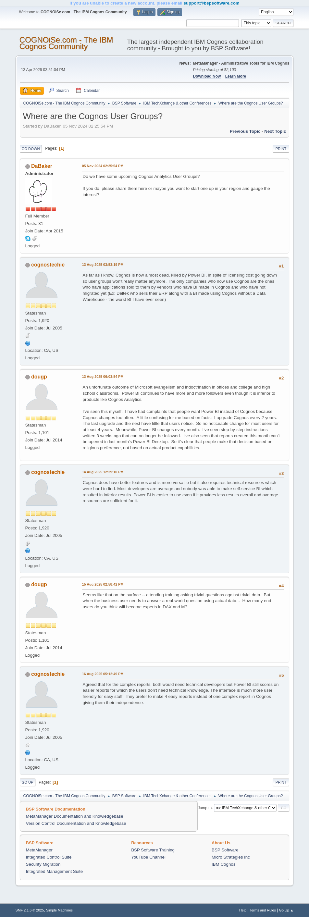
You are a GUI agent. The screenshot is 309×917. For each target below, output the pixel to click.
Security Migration (43, 864)
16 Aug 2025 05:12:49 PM (103, 674)
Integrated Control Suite (49, 857)
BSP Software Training (153, 850)
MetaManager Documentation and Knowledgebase (74, 816)
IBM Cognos (223, 864)
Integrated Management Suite (54, 871)
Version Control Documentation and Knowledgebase (76, 823)
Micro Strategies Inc (231, 857)
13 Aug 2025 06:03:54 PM (103, 376)
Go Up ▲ (286, 910)
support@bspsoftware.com (211, 3)
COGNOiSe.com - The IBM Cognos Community (66, 43)
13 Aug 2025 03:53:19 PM (103, 264)
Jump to (205, 807)
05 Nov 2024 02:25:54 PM (103, 166)
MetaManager (39, 850)
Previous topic (245, 131)
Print (281, 149)
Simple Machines (59, 910)
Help (242, 910)
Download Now (207, 76)
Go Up (27, 782)
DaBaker (41, 166)
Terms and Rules (263, 910)
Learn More (235, 76)
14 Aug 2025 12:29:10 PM (103, 472)
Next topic (275, 131)
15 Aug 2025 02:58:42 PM (103, 584)
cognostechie (48, 264)
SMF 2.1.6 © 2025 (30, 910)
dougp (39, 376)
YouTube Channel (148, 857)
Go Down (31, 149)
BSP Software (225, 850)
